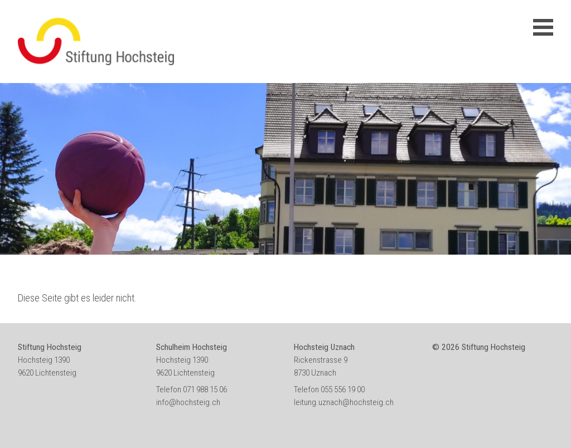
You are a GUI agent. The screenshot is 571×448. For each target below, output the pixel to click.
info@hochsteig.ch (188, 402)
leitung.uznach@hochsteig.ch (344, 402)
